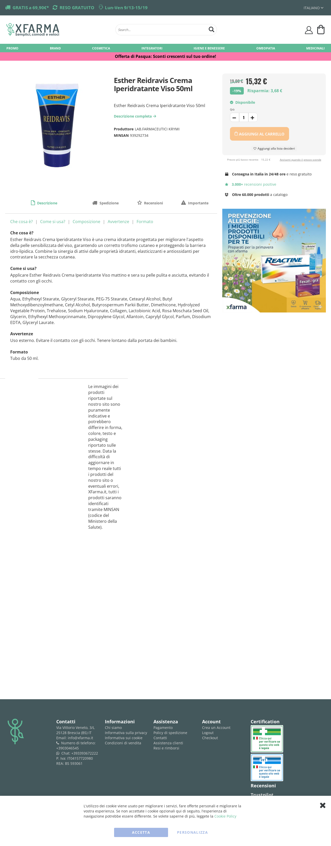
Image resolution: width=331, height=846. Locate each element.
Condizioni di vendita (123, 742)
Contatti (160, 737)
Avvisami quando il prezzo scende (300, 159)
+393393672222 (84, 753)
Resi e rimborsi (166, 748)
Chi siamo (113, 727)
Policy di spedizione (170, 732)
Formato (145, 221)
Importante (197, 203)
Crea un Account (216, 727)
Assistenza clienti (168, 742)
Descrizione (46, 203)
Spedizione (108, 203)
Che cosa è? (21, 221)
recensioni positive (250, 184)
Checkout (210, 737)
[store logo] (58, 29)
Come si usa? (52, 221)
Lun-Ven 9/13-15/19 (126, 8)
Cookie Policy (225, 816)
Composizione (86, 221)
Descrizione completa (135, 116)
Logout (208, 732)
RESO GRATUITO (77, 8)
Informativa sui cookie (123, 737)
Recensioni (153, 203)
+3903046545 (67, 748)
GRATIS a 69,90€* (31, 8)
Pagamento (163, 727)
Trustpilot (262, 795)
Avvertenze (118, 221)
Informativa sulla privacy (126, 732)
